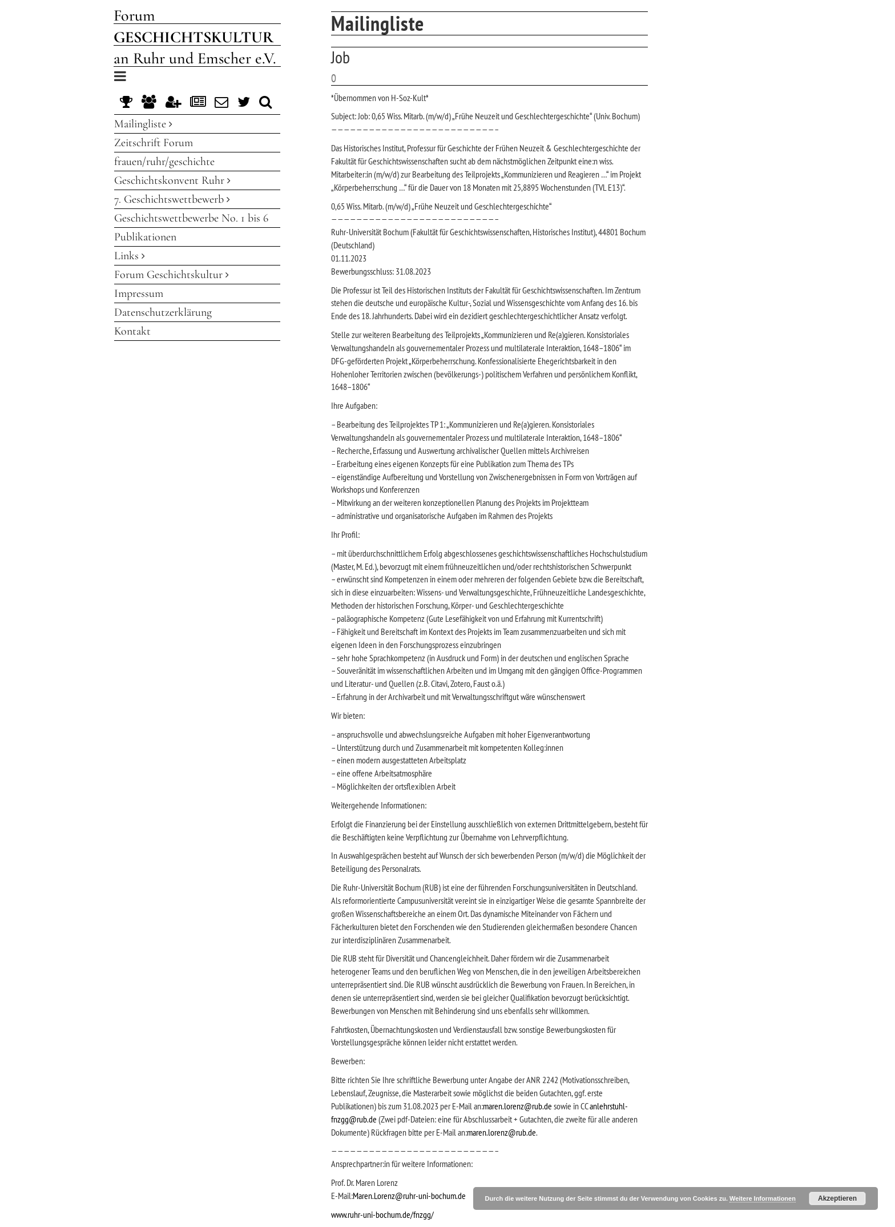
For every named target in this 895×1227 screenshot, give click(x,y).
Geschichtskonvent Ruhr (172, 180)
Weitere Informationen (762, 1198)
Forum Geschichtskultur (171, 274)
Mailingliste (143, 124)
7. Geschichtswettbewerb (172, 199)
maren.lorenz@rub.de (517, 1106)
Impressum (138, 293)
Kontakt (132, 331)
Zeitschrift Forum (153, 143)
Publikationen (145, 237)
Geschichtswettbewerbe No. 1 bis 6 (191, 218)
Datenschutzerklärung (163, 312)
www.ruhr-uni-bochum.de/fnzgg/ (382, 1214)
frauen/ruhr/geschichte (164, 161)
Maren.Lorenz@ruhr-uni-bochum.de (409, 1195)
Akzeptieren (837, 1198)
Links (129, 256)
